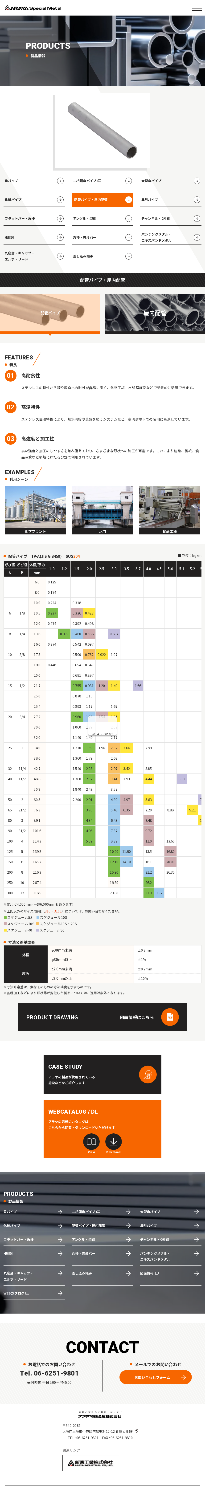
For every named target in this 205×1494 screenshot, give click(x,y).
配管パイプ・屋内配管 (88, 1225)
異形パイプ (148, 1225)
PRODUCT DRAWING (52, 1017)
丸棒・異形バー (83, 1253)
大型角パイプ (150, 1211)
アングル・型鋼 (83, 1239)
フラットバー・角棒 (18, 1239)
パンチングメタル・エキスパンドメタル (155, 1256)
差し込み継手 (82, 1273)
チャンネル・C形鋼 (154, 1239)
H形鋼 (8, 1253)
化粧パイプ (12, 1225)
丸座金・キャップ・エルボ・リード (18, 1276)
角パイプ (10, 1211)
